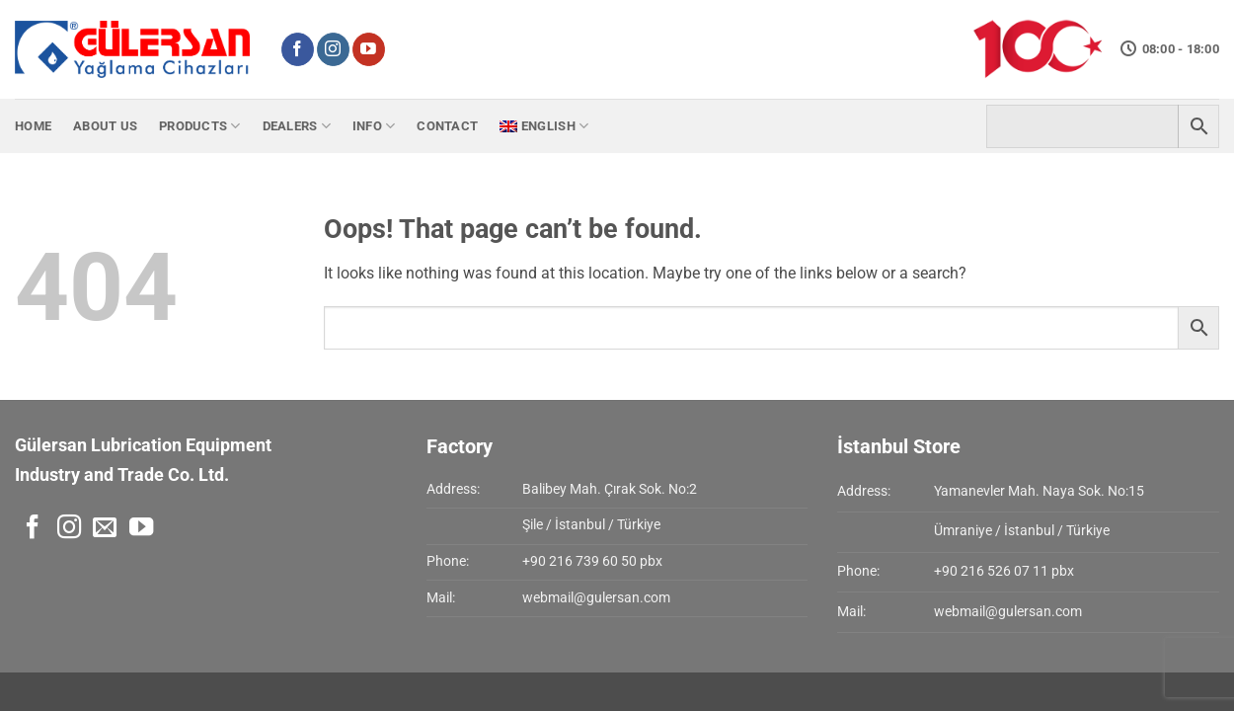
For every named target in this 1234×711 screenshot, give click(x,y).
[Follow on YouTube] (368, 49)
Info (373, 126)
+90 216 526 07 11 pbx (1004, 571)
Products (200, 126)
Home (33, 125)
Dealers (297, 126)
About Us (105, 125)
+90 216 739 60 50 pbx (592, 561)
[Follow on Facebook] (297, 49)
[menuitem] (544, 126)
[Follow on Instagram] (333, 49)
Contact (447, 125)
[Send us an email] (104, 528)
